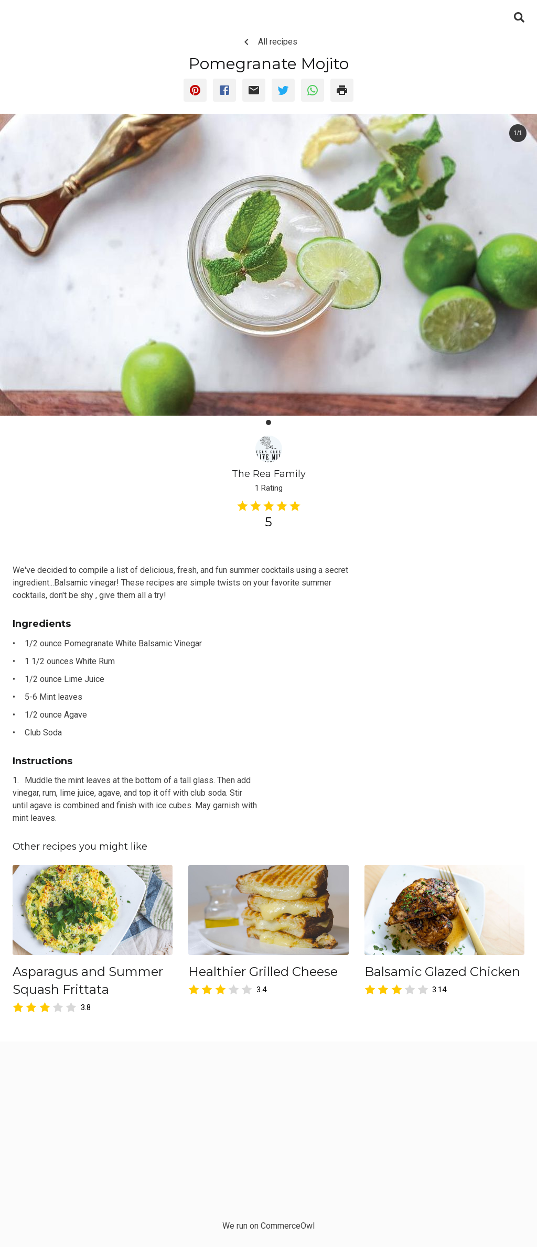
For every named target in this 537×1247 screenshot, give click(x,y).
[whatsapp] (312, 90)
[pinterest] (195, 90)
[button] (268, 422)
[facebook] (224, 90)
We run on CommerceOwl (268, 1226)
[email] (253, 90)
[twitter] (283, 90)
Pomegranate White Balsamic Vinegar (133, 643)
